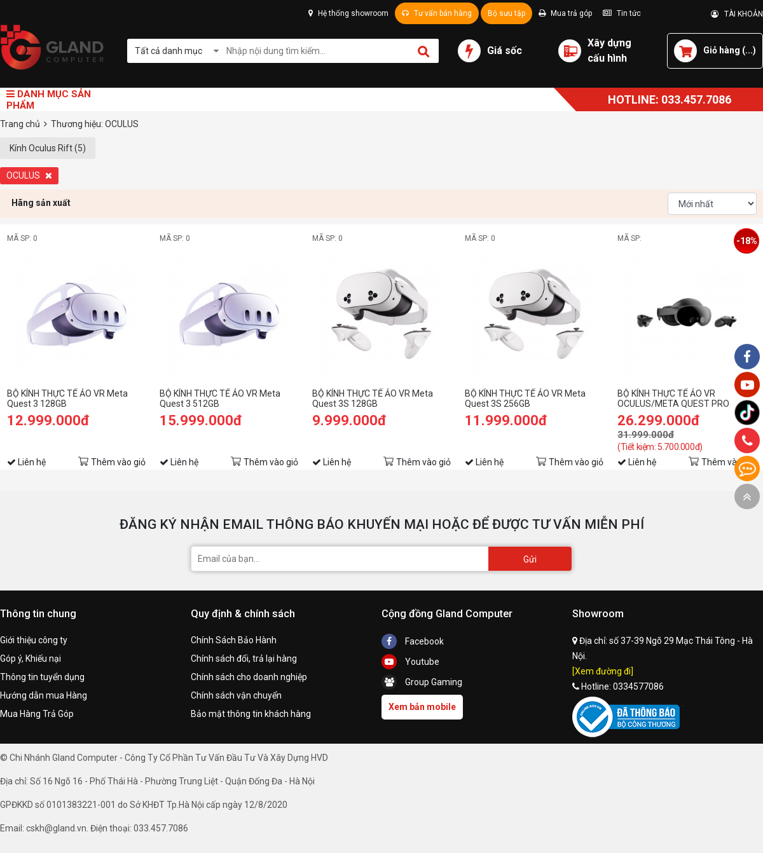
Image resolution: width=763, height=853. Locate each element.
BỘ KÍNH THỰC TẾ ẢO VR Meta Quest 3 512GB (220, 398)
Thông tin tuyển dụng (42, 677)
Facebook (413, 641)
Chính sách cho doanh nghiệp (249, 677)
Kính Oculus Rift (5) (48, 148)
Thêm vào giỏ (118, 462)
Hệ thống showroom (348, 13)
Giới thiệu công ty (33, 640)
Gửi (530, 559)
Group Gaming (422, 682)
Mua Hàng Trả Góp (37, 714)
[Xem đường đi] (602, 671)
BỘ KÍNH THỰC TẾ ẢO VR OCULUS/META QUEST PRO (673, 398)
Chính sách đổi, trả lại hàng (244, 658)
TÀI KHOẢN (737, 14)
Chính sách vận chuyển (236, 695)
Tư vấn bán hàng (437, 13)
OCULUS (29, 175)
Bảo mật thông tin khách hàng (251, 714)
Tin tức (622, 13)
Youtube (410, 661)
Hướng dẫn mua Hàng (43, 695)
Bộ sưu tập (506, 13)
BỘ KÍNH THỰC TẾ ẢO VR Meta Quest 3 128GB (67, 398)
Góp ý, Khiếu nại (30, 658)
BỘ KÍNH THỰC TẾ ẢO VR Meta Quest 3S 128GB (372, 398)
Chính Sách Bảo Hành (234, 640)
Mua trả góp (565, 13)
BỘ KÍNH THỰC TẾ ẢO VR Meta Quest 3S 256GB (525, 398)
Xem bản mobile (422, 707)
